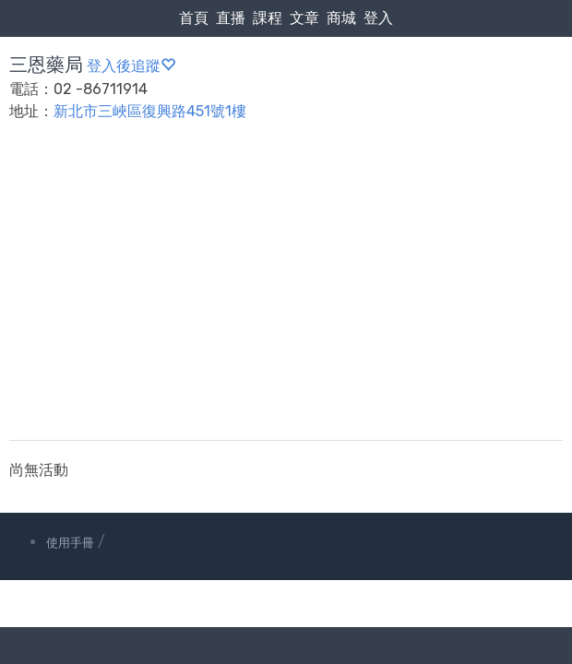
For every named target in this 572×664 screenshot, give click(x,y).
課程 (267, 18)
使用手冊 (70, 543)
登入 (378, 18)
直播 (230, 18)
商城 (341, 18)
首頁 (194, 18)
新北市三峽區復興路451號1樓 (150, 111)
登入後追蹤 (131, 66)
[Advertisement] (286, 292)
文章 (304, 18)
